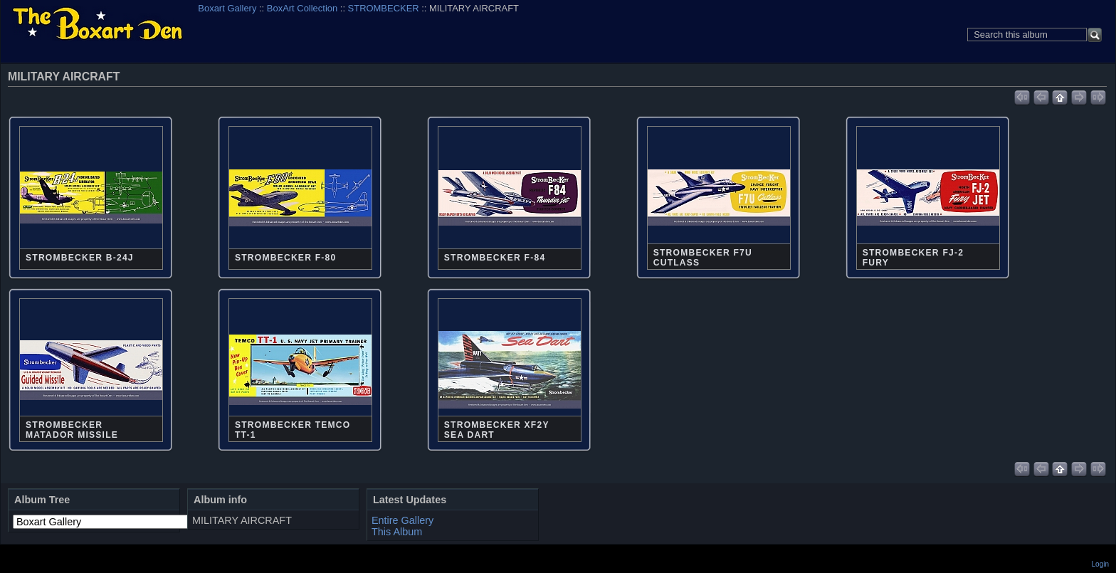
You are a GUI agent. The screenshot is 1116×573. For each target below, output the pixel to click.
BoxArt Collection (302, 8)
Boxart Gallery (227, 8)
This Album (397, 531)
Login (1100, 564)
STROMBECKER (383, 8)
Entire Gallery (402, 520)
